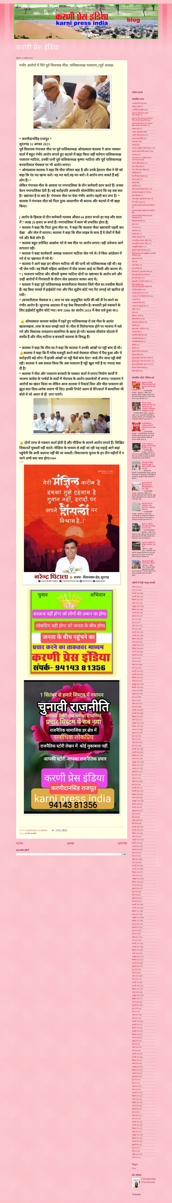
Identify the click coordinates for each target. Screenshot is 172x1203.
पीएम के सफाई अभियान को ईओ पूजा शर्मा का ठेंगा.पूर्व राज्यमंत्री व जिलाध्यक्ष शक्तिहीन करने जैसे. (148, 407)
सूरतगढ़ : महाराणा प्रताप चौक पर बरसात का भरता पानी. (148, 526)
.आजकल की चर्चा (137, 103)
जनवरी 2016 (136, 986)
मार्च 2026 (135, 590)
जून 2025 (135, 619)
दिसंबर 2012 (136, 1096)
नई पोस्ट (19, 843)
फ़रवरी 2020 (136, 827)
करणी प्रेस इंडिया (37, 47)
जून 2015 (135, 1008)
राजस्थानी (135, 299)
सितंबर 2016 (136, 960)
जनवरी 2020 (136, 830)
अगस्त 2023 (136, 690)
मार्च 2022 (135, 746)
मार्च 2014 (135, 1050)
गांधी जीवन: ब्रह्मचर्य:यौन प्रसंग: (141, 199)
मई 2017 (134, 934)
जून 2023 (135, 697)
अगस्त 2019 (136, 846)
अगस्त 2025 (136, 613)
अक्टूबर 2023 (136, 684)
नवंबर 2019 (135, 836)
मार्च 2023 (135, 707)
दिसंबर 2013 (136, 1060)
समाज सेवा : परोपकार (138, 328)
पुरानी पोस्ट (122, 843)
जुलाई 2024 (135, 655)
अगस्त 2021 (136, 768)
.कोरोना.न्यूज (136, 106)
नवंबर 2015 (135, 992)
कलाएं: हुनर (135, 179)
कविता (134, 182)
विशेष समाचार (136, 319)
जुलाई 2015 (135, 1005)
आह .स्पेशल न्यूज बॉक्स (139, 169)
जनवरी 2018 (136, 908)
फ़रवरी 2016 (136, 982)
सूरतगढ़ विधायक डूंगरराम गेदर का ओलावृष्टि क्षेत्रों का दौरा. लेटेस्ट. (147, 486)
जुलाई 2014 (135, 1041)
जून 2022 (135, 736)
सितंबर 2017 (136, 921)
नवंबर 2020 (135, 798)
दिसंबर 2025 (136, 600)
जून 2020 (135, 814)
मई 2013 (134, 1083)
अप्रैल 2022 (135, 742)
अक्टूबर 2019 (136, 840)
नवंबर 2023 (135, 681)
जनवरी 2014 (136, 1057)
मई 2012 (134, 1112)
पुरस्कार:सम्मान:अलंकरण (139, 250)
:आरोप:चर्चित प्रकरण (138, 135)
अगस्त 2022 (136, 729)
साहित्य (134, 345)
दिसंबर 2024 (136, 639)
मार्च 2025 (135, 629)
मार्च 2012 (135, 1119)
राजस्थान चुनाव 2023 (138, 293)
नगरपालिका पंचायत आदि (140, 240)
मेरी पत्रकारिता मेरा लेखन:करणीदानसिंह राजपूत (140, 285)
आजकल (134, 155)
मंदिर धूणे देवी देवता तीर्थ (139, 275)
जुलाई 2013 (135, 1076)
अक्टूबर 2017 (136, 917)
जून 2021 (135, 775)
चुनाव (133, 224)
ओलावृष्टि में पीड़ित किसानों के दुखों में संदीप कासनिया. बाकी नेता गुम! (148, 465)
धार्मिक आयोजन (137, 237)
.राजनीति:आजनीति (30, 833)
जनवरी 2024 (136, 674)
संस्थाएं (134, 325)
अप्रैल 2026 (135, 587)
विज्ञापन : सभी (136, 315)
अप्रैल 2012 (135, 1115)
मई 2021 (134, 778)
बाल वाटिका (135, 268)
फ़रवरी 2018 (136, 904)
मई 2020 (134, 817)
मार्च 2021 (135, 785)
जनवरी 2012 (136, 1125)
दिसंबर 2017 (136, 911)
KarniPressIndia (150, 1179)
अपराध (134, 145)
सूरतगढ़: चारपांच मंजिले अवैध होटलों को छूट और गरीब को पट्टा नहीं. (149, 385)
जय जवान (135, 227)
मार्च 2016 (135, 979)
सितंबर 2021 (136, 765)
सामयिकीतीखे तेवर (137, 341)
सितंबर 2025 (136, 609)
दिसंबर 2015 (136, 989)
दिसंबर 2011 (136, 1128)
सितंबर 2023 (136, 687)
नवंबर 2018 (135, 875)
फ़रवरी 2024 (136, 671)
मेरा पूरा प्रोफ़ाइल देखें (148, 1182)
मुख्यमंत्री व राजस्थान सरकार (140, 281)
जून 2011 (135, 1148)
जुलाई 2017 (135, 927)
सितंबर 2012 (136, 1102)
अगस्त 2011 (136, 1141)
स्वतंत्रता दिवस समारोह (139, 367)
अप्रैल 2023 (135, 703)
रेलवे (133, 312)
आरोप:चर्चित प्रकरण (138, 163)
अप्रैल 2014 (135, 1047)
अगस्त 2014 (136, 1037)
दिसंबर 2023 (136, 678)
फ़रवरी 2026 (136, 593)
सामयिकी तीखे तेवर (138, 335)
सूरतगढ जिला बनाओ (138, 351)
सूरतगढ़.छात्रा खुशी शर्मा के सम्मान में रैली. (148, 562)
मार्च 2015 (135, 1018)
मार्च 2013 (135, 1089)
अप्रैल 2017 (135, 937)
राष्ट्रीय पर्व (135, 309)
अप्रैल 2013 (135, 1086)
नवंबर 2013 (135, 1063)
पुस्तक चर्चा (135, 258)
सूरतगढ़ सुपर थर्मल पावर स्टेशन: (141, 361)
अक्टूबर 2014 (136, 1031)
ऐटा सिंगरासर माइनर (138, 176)
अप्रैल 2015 (135, 1015)
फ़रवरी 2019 (136, 866)
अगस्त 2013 (136, 1073)
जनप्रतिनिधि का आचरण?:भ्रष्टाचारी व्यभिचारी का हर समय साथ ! (148, 426)
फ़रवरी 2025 (136, 632)
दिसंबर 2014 (136, 1028)
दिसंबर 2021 (136, 755)
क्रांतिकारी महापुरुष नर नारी (140, 192)
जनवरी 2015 (136, 1025)
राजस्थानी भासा (137, 302)
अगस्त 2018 (136, 885)
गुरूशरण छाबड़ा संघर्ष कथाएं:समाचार (143, 205)
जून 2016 (135, 969)
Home (134, 1168)
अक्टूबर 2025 (136, 606)
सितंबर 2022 (136, 726)
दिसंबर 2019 (136, 833)
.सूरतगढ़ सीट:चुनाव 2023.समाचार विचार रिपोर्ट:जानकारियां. (142, 124)
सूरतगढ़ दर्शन (136, 354)
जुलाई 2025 (135, 616)
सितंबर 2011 (136, 1138)
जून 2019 (135, 853)
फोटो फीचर (135, 265)
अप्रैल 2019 (135, 859)
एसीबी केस (135, 173)
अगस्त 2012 (136, 1106)
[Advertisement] (152, 71)
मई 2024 (134, 661)
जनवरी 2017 (136, 947)
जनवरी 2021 (136, 791)
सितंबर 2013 (136, 1070)
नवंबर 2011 (135, 1132)
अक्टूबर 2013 (136, 1067)
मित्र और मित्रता (136, 278)
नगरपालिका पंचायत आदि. (140, 243)
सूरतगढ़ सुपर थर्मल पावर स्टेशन (141, 358)
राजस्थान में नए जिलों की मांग (141, 296)
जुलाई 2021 (135, 772)
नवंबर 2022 (135, 720)
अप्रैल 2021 (135, 781)
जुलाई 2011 (135, 1145)
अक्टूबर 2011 (136, 1135)
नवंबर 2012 (135, 1099)
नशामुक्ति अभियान (137, 247)
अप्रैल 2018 (135, 898)
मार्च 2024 (135, 668)
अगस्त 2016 (136, 963)
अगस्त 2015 (136, 1002)
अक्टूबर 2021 (136, 762)
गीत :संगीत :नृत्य (137, 202)
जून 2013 (135, 1080)
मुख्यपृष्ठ (70, 843)
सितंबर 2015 (136, 999)
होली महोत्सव (136, 371)
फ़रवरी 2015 (136, 1021)
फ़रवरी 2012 (136, 1122)
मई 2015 (134, 1012)
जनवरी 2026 (136, 596)
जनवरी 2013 (136, 1093)
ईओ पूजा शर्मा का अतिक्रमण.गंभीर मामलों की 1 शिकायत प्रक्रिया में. (148, 506)
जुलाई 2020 (135, 811)
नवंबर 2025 (135, 603)
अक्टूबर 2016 (136, 956)
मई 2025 (134, 622)
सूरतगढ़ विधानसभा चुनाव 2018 (141, 364)
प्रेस (133, 262)
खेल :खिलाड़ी (136, 195)
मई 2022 (134, 739)
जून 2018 (135, 892)
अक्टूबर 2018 (136, 879)
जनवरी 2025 (136, 635)
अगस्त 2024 (136, 652)
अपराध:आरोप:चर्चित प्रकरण (140, 151)
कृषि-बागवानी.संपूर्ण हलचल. (140, 189)
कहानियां (134, 186)
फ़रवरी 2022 (136, 749)
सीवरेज (134, 348)
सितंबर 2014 (136, 1034)
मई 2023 (134, 700)
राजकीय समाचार (137, 290)
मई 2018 (134, 895)
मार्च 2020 (135, 823)
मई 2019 (134, 856)
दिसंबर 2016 (136, 950)
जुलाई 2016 (135, 966)
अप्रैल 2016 (135, 976)
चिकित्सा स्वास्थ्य (137, 221)
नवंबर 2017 (135, 914)
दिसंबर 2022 (136, 716)
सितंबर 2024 (136, 648)
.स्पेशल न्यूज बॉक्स (137, 132)
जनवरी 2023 (136, 713)
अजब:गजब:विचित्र (137, 138)
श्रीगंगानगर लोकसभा (138, 322)
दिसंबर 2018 (136, 872)
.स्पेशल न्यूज (135, 129)
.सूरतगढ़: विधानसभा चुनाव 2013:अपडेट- (140, 114)
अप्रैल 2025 (135, 626)
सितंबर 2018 (136, 882)
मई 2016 (134, 973)
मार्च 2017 (135, 940)
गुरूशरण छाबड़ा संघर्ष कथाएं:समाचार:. (143, 210)
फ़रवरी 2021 (136, 788)
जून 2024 (135, 658)
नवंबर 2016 (135, 953)
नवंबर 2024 (135, 642)
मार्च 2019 (135, 862)
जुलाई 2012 (135, 1109)
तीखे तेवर (135, 230)
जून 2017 (135, 930)
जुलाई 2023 (135, 694)
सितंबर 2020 (136, 804)
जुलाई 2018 (135, 888)
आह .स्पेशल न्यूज (137, 166)
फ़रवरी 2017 (136, 943)
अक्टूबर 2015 (136, 995)
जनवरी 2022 (136, 752)
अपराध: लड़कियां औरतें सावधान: (142, 148)
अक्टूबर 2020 (136, 801)
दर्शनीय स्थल (135, 234)
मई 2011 (134, 1151)
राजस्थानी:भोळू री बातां (139, 306)
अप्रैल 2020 (135, 820)
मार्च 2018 (135, 901)
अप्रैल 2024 (135, 665)
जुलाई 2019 (135, 849)
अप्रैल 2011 (135, 1154)
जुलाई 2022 (135, 733)
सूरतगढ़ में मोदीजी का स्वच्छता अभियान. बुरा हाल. (148, 544)
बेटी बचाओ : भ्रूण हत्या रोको (140, 271)
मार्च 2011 (135, 1157)
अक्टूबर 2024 (136, 645)
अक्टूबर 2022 (136, 723)
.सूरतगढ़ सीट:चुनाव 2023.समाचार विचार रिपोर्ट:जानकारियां (142, 119)
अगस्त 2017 (136, 924)
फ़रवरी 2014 (136, 1054)
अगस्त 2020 (136, 807)
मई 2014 (134, 1044)
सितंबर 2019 (136, 843)
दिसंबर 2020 (136, 794)
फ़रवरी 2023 (136, 710)
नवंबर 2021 (135, 759)
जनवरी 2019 (136, 869)
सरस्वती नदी (135, 332)
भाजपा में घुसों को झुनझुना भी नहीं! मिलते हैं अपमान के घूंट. (149, 446)
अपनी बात (135, 142)
